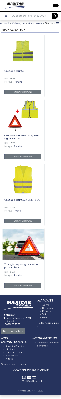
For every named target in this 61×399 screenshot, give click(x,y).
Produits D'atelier (15, 346)
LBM (29, 391)
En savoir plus (23, 92)
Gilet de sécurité (14, 71)
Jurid (44, 314)
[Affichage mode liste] (57, 23)
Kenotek (46, 311)
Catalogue (18, 23)
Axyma (45, 305)
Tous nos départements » (14, 364)
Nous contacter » (13, 331)
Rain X (45, 317)
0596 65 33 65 (13, 324)
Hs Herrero (48, 308)
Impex (17, 210)
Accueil (4, 23)
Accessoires (35, 23)
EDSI (24, 391)
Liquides (10, 349)
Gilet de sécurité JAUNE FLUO (22, 200)
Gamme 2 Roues (15, 352)
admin (40, 391)
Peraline (18, 81)
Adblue (9, 358)
